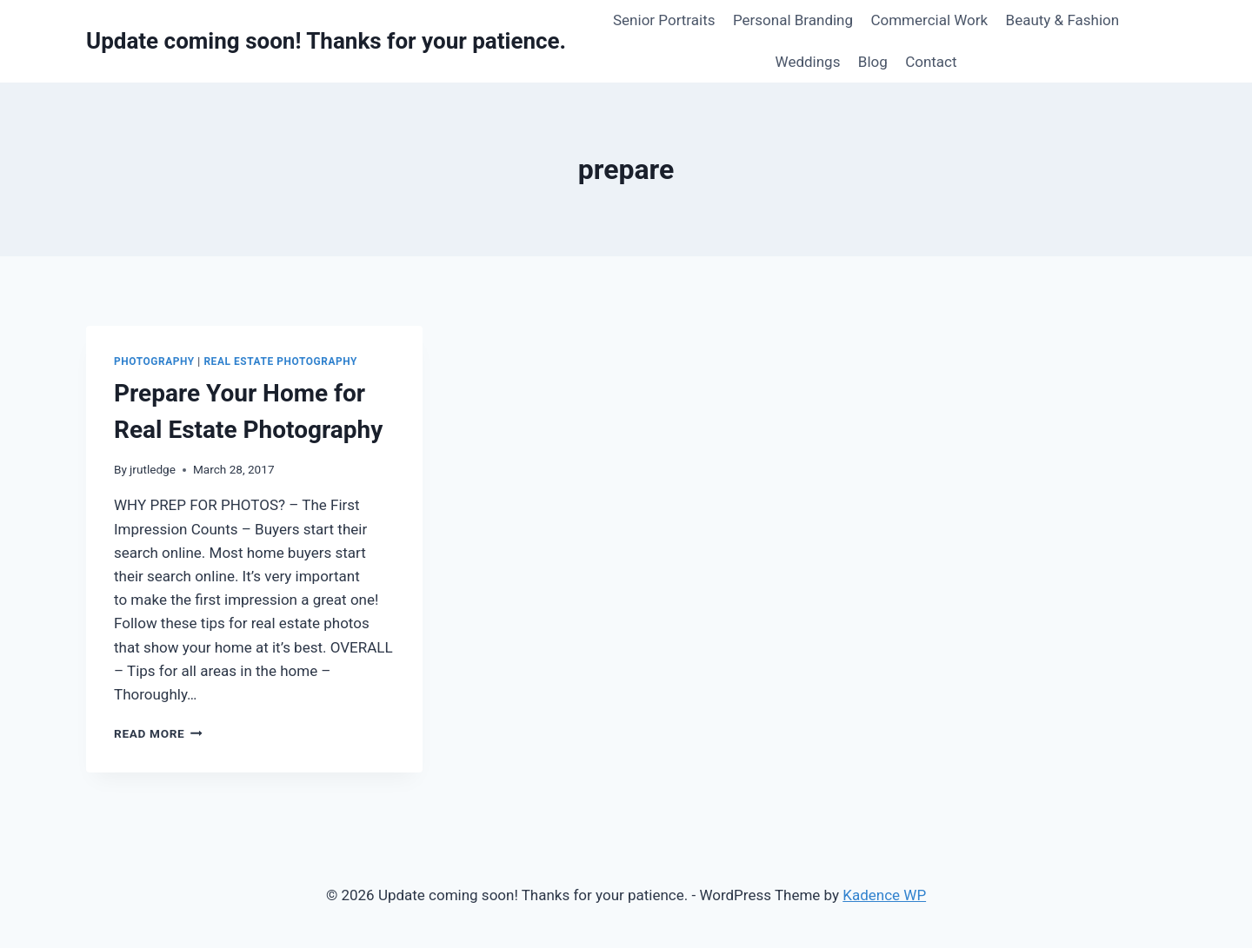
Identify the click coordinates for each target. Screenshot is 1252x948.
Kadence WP (884, 895)
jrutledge (153, 469)
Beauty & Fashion (1063, 20)
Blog (873, 61)
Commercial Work (929, 20)
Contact (930, 61)
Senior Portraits (664, 20)
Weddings (808, 61)
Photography (154, 361)
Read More (158, 733)
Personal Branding (793, 20)
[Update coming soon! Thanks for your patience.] (326, 41)
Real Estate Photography (280, 361)
